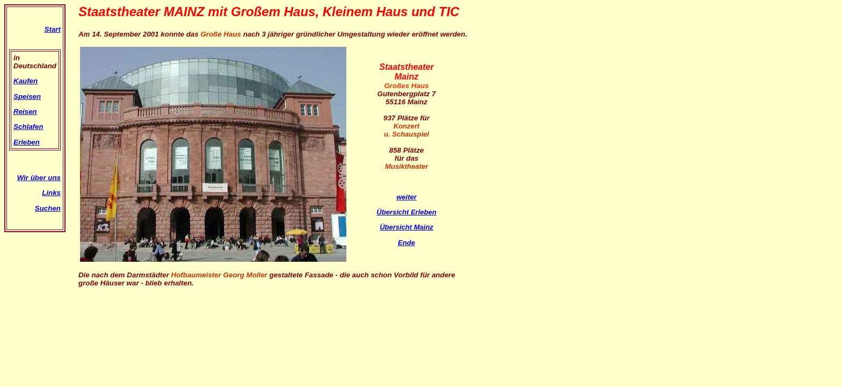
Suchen (48, 208)
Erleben (26, 142)
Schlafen (28, 127)
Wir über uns (39, 178)
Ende (406, 243)
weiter (406, 197)
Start (53, 29)
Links (51, 193)
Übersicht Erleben (406, 212)
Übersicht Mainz (406, 227)
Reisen (25, 112)
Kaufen (25, 81)
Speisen (27, 96)
